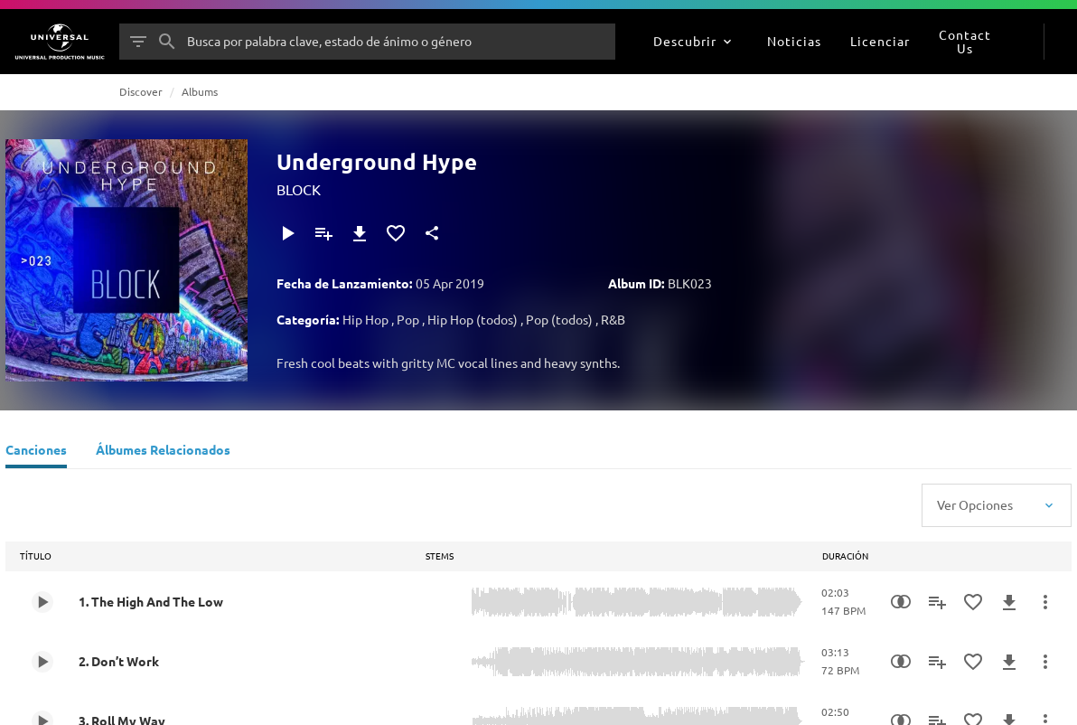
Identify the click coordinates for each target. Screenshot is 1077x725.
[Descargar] (359, 233)
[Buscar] (167, 41)
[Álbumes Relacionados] (163, 452)
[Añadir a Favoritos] (396, 233)
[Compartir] (432, 233)
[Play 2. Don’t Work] (42, 661)
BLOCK (298, 189)
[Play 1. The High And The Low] (42, 602)
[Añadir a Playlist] (323, 233)
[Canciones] (36, 452)
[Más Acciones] (1045, 602)
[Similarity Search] (901, 602)
